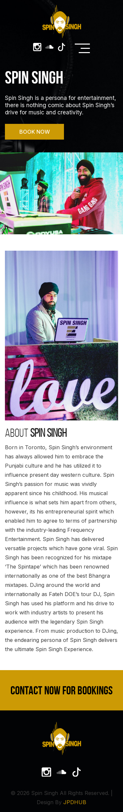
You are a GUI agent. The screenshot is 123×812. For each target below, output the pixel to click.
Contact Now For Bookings (61, 690)
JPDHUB (74, 802)
